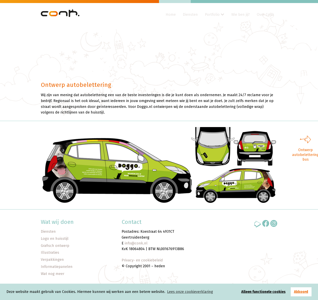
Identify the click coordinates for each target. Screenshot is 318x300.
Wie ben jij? (240, 14)
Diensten (190, 14)
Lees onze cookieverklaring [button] (190, 291)
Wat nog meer (52, 274)
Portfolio (212, 14)
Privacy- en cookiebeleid (142, 260)
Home (171, 14)
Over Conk (265, 14)
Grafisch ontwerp (55, 245)
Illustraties (50, 252)
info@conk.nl (136, 243)
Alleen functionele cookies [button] (263, 291)
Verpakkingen (52, 259)
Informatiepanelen (57, 266)
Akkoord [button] (301, 291)
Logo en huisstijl (54, 238)
